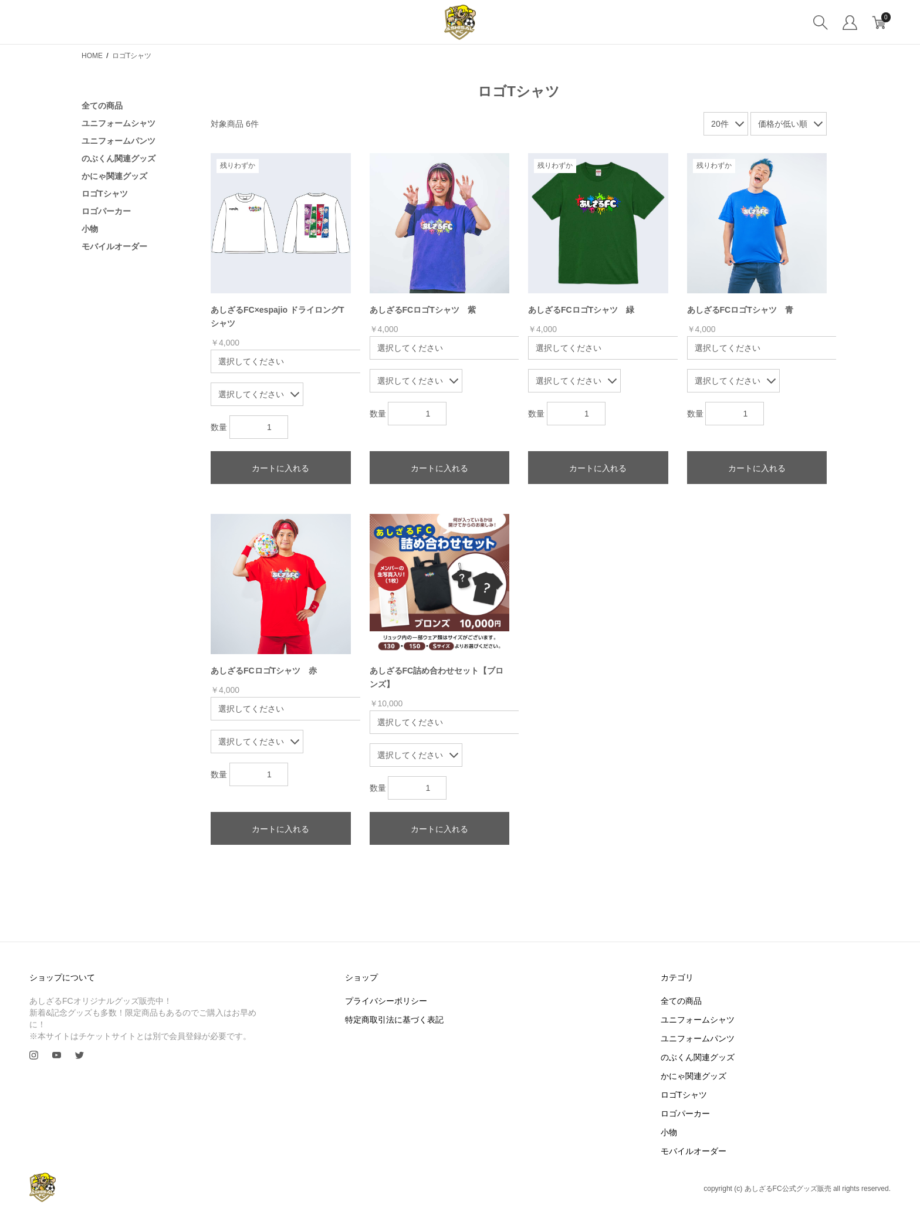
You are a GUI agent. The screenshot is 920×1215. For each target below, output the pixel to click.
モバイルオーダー (114, 246)
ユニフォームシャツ (118, 123)
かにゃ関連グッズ (114, 176)
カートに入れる (280, 468)
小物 (90, 228)
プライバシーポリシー (386, 1001)
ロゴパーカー (106, 211)
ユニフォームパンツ (118, 140)
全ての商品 (102, 105)
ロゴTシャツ (105, 193)
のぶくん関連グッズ (118, 158)
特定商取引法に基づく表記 (394, 1019)
